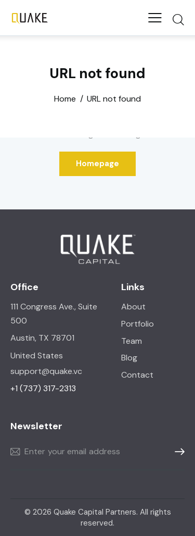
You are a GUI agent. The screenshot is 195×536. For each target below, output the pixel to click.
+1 (43, 388)
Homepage (97, 163)
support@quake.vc (47, 371)
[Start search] (178, 19)
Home (65, 99)
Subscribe (177, 451)
